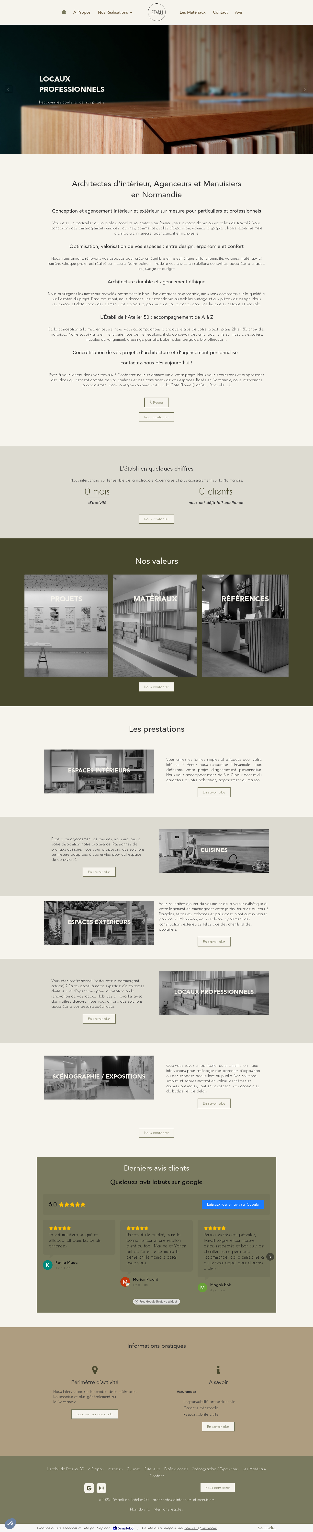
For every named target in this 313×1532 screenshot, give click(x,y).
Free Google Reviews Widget (155, 1302)
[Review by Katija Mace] (67, 1262)
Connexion (267, 1527)
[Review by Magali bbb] (220, 1285)
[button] (66, 626)
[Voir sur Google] (48, 1265)
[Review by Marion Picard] (145, 1279)
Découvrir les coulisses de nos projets (71, 94)
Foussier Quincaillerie (200, 1528)
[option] (156, 89)
